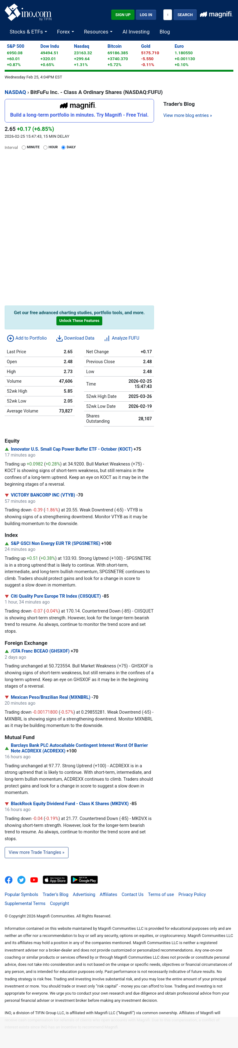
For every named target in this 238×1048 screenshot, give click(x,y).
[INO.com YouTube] (36, 879)
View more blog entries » (187, 115)
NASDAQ (15, 92)
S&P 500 (15, 46)
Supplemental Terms (25, 903)
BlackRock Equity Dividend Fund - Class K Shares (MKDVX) (70, 803)
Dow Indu (49, 46)
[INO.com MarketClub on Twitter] (23, 879)
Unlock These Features (79, 320)
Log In (146, 14)
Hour (53, 147)
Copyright (59, 903)
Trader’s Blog (55, 894)
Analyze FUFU (121, 338)
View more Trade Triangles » (36, 852)
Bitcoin (114, 46)
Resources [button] (97, 32)
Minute (33, 147)
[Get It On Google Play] (84, 879)
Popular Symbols (21, 894)
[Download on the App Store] (56, 879)
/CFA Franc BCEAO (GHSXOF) (40, 651)
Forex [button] (64, 32)
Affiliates (108, 894)
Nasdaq (81, 46)
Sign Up (122, 14)
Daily (71, 147)
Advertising (84, 894)
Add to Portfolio (27, 338)
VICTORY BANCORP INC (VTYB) (43, 495)
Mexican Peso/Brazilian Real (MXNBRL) (50, 697)
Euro (179, 46)
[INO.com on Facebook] (10, 879)
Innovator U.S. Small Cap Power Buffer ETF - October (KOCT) (72, 449)
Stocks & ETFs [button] (27, 32)
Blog (165, 32)
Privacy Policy (192, 894)
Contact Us (132, 894)
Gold (145, 46)
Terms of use (161, 894)
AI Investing (135, 32)
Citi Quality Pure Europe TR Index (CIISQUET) (56, 596)
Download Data (75, 338)
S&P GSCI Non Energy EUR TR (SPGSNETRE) (55, 543)
